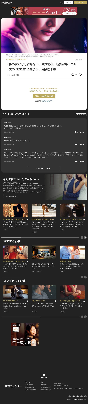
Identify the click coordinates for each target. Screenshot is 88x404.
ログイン (68, 2)
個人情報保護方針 (43, 384)
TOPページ (27, 382)
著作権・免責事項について (45, 387)
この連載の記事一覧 (10, 196)
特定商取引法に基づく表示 (45, 389)
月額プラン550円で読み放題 (44, 96)
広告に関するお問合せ (30, 387)
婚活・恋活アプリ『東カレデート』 (61, 385)
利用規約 (41, 382)
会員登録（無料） (80, 2)
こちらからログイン (47, 101)
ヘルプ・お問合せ (29, 384)
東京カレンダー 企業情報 (30, 389)
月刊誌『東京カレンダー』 (59, 383)
